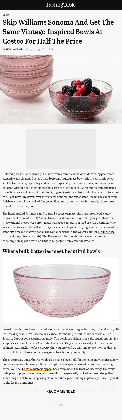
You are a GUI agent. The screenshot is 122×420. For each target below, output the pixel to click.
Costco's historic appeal (37, 369)
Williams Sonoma (113, 121)
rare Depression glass (61, 213)
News (6, 15)
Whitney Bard (14, 49)
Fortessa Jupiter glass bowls (67, 178)
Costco (115, 321)
